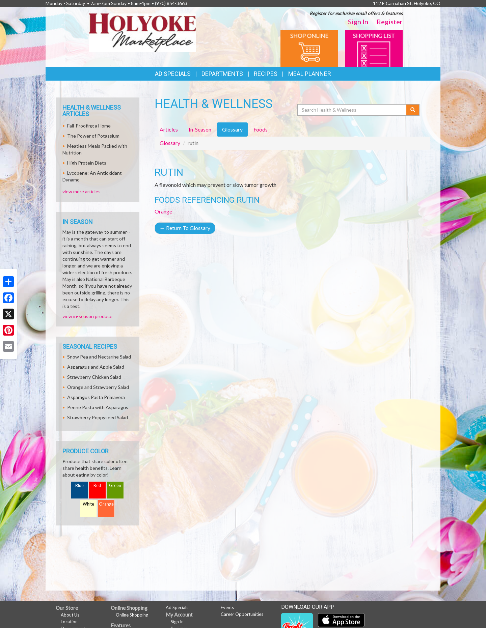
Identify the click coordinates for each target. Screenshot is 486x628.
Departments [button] (222, 73)
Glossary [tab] (232, 129)
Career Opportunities (242, 614)
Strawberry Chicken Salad (94, 377)
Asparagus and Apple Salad (95, 367)
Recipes (265, 73)
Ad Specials (173, 73)
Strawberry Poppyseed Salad (97, 417)
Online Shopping (132, 615)
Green (115, 485)
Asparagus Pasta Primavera (96, 397)
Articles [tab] (169, 129)
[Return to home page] (142, 32)
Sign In (358, 22)
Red (97, 485)
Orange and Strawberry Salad (98, 387)
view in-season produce (87, 316)
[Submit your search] (413, 110)
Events (227, 607)
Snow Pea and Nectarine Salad (99, 357)
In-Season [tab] (200, 129)
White (88, 504)
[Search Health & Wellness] (352, 110)
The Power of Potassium (93, 136)
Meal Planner (309, 73)
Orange (163, 211)
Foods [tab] (260, 129)
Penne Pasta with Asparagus (97, 407)
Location (69, 621)
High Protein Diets (86, 163)
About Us (70, 615)
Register (390, 22)
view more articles (81, 191)
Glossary (170, 143)
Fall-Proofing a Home (89, 126)
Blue (79, 485)
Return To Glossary (185, 228)
